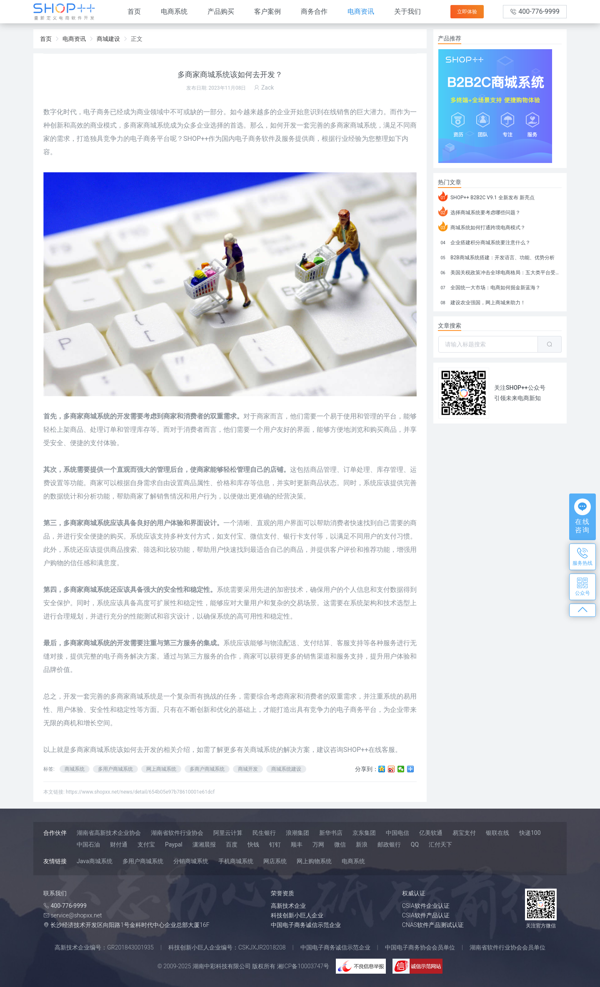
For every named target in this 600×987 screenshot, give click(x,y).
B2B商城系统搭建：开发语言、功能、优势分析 (496, 256)
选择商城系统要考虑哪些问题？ (479, 211)
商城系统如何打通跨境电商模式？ (481, 226)
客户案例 (267, 11)
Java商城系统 (94, 861)
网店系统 (275, 861)
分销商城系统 (190, 861)
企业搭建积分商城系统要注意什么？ (484, 241)
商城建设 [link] (108, 38)
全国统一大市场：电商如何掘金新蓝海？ (489, 286)
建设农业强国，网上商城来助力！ (481, 301)
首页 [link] (46, 38)
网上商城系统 (161, 769)
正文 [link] (136, 38)
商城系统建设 (286, 769)
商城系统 (143, 696)
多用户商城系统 (115, 769)
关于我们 (407, 11)
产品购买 (221, 11)
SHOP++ (195, 139)
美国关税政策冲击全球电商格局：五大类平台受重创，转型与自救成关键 (500, 271)
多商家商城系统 (93, 750)
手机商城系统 (235, 861)
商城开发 (248, 769)
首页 (134, 11)
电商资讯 (361, 11)
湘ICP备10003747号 (303, 966)
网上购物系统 (314, 861)
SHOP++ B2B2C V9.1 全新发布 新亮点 (486, 196)
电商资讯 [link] (74, 38)
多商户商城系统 (207, 769)
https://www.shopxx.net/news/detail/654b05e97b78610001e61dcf (140, 792)
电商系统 (174, 11)
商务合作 (314, 11)
